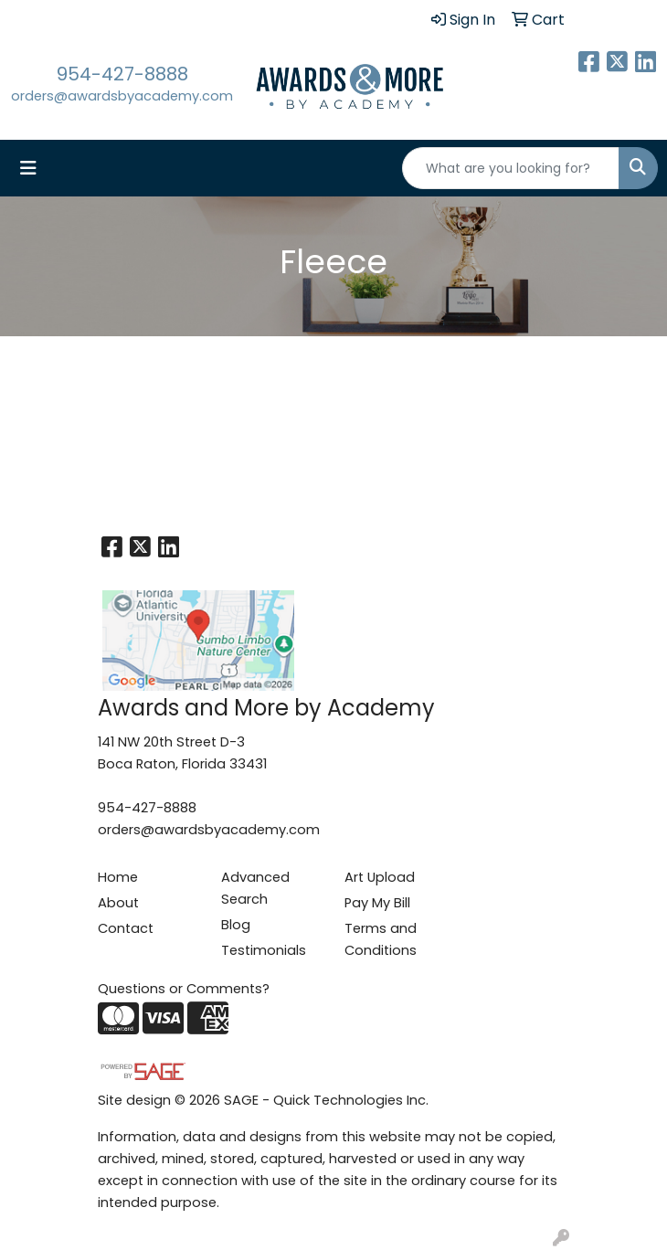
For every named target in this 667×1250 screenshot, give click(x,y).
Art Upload (379, 877)
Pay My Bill (377, 903)
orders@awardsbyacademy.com (122, 96)
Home (118, 877)
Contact (126, 928)
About (118, 903)
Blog (235, 925)
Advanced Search (255, 888)
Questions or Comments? (184, 989)
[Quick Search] (510, 168)
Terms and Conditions (380, 939)
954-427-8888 (122, 74)
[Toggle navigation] (28, 168)
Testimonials (263, 950)
